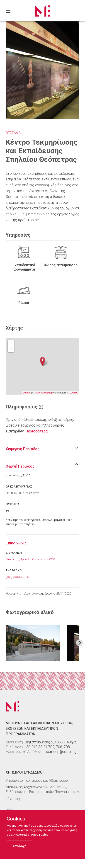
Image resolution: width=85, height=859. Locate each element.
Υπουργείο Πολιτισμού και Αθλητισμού (37, 780)
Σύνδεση (13, 798)
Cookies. (17, 819)
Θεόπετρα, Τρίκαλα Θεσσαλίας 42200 (30, 559)
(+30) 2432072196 (17, 577)
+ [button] (11, 343)
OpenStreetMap (44, 392)
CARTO (74, 392)
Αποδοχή (19, 846)
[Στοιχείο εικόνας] (33, 643)
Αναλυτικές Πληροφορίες (30, 834)
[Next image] (79, 642)
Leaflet (26, 392)
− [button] (11, 349)
